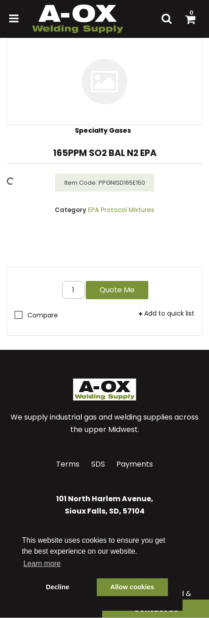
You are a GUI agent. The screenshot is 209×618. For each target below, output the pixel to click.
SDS (98, 464)
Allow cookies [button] (132, 587)
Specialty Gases (103, 130)
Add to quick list (166, 313)
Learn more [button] (42, 563)
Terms (67, 464)
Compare (36, 315)
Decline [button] (57, 587)
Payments (134, 464)
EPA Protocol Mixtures (121, 210)
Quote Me (117, 290)
